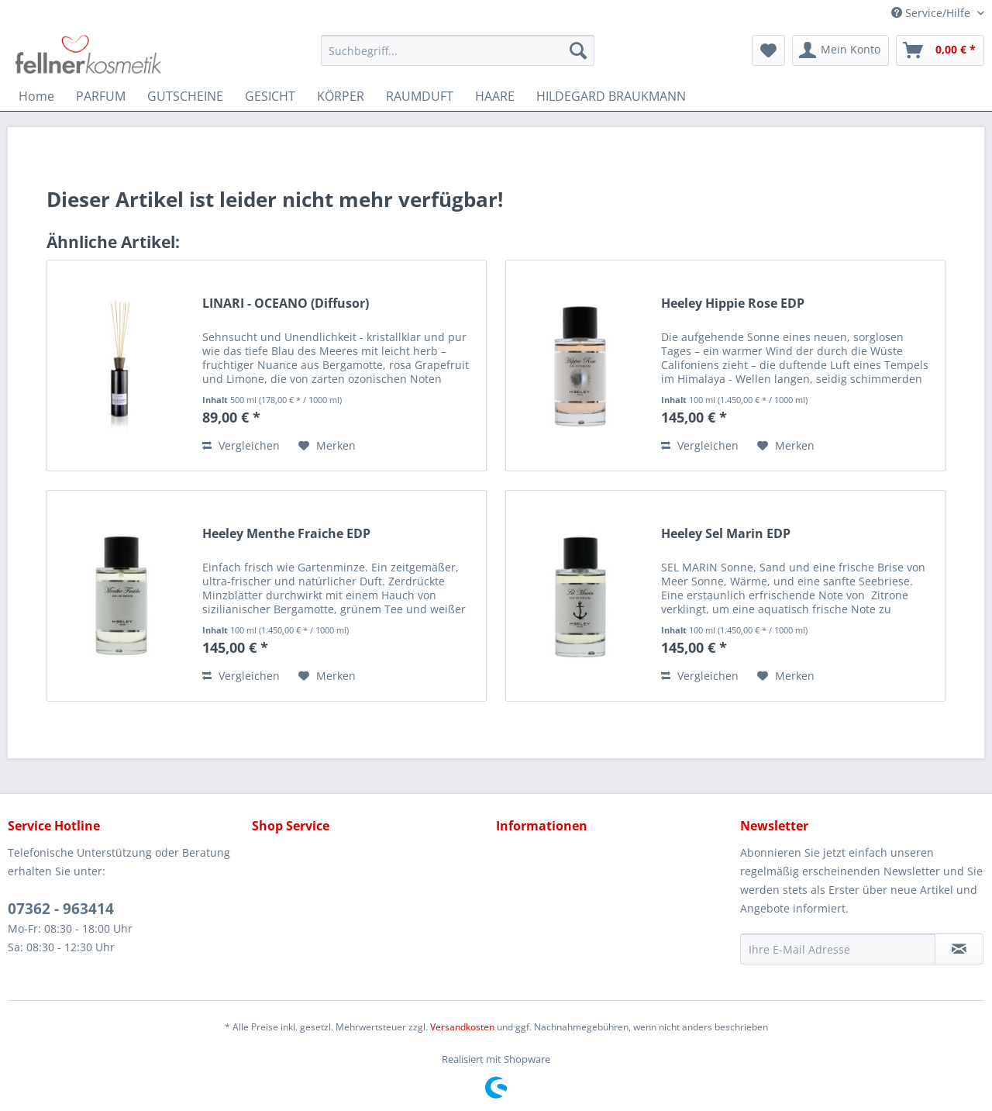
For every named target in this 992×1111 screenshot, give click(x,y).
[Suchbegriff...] (457, 50)
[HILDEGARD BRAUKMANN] (611, 96)
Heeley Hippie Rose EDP (732, 303)
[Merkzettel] (768, 50)
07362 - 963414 (61, 909)
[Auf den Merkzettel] (327, 445)
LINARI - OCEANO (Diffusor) (285, 303)
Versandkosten (462, 1026)
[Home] (36, 96)
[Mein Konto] (840, 50)
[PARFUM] (100, 96)
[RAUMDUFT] (419, 96)
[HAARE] (494, 96)
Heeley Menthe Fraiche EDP (286, 534)
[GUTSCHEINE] (185, 96)
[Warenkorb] (940, 50)
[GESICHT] (270, 96)
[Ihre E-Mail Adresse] (837, 948)
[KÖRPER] (340, 96)
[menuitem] (457, 50)
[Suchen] (578, 50)
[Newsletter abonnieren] (959, 948)
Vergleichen (241, 445)
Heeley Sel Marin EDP (725, 534)
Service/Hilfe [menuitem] (932, 12)
